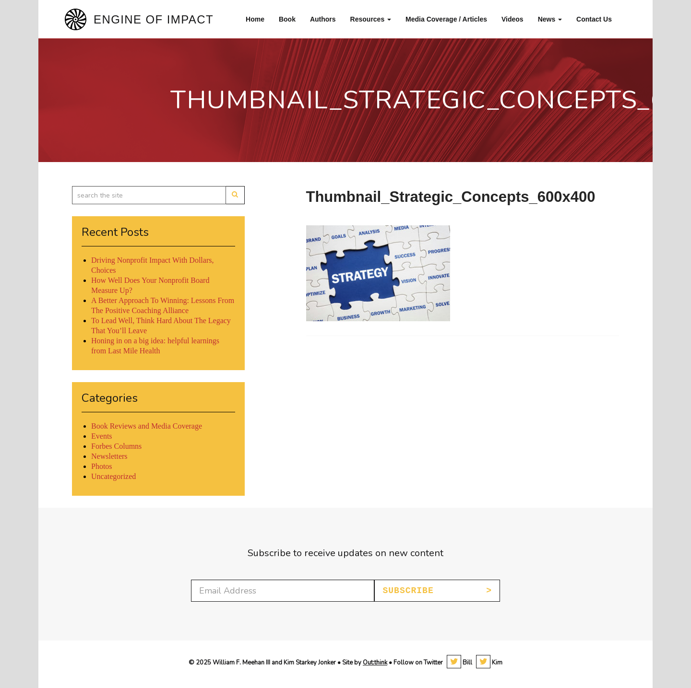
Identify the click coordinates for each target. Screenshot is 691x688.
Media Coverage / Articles (446, 19)
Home (255, 19)
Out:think (375, 662)
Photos (101, 466)
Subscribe (407, 590)
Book (287, 19)
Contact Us (594, 19)
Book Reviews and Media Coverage (146, 426)
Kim (489, 662)
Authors (323, 19)
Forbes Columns (116, 446)
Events (101, 436)
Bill (459, 662)
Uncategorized (113, 476)
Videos (512, 19)
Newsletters (109, 456)
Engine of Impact (154, 19)
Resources (370, 19)
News (550, 19)
